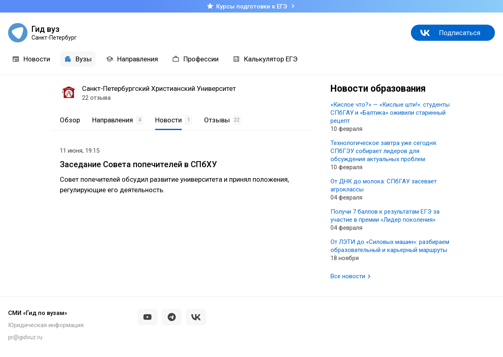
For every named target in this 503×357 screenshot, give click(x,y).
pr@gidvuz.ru (25, 337)
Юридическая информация (46, 325)
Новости (31, 59)
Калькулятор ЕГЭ (265, 59)
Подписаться (459, 33)
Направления (132, 59)
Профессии (195, 59)
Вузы (78, 59)
